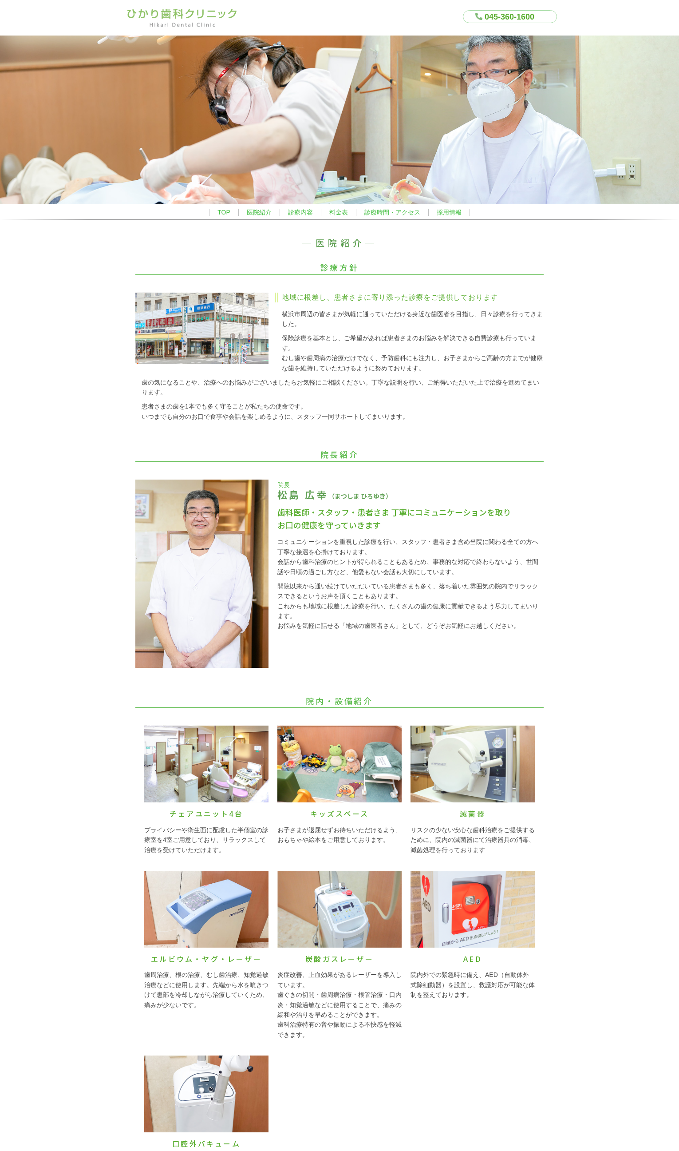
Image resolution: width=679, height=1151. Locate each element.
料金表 (338, 212)
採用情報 (449, 212)
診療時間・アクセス (392, 212)
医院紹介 (259, 212)
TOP (223, 212)
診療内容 (300, 212)
